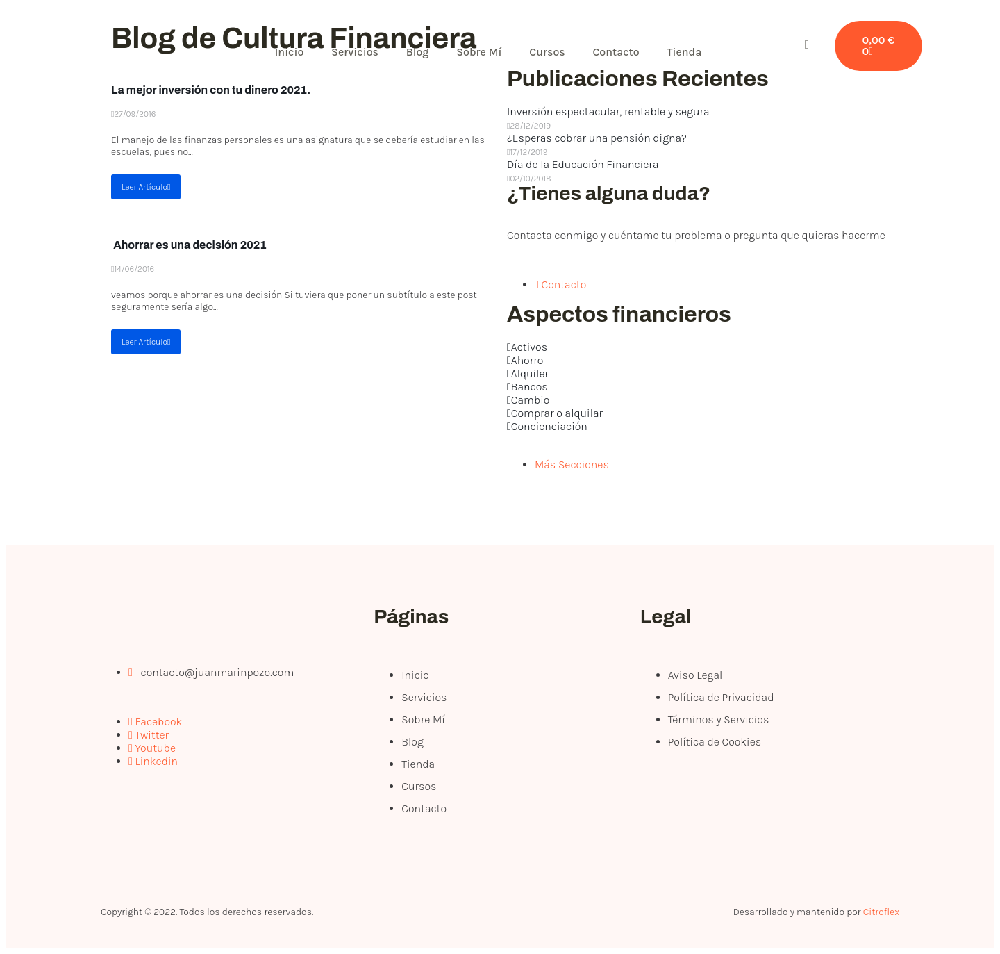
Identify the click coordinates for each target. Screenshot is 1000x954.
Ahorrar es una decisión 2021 (189, 245)
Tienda (685, 51)
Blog (418, 51)
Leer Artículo (146, 187)
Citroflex (881, 912)
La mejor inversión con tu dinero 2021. (210, 90)
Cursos (549, 51)
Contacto (617, 51)
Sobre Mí (479, 51)
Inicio (289, 51)
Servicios (355, 51)
